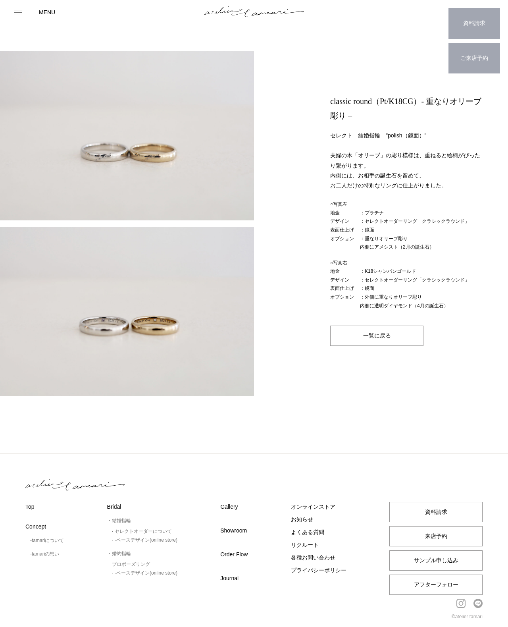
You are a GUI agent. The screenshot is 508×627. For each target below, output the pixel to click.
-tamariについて (47, 540)
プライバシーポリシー (318, 570)
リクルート (305, 545)
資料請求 (474, 18)
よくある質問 (307, 532)
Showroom (233, 530)
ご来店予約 (474, 42)
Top (30, 507)
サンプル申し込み (436, 560)
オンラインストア (313, 507)
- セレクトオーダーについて (142, 531)
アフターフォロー (436, 584)
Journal (229, 578)
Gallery (229, 507)
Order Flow (234, 554)
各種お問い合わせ (313, 557)
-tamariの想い (44, 554)
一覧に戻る (377, 335)
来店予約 (436, 536)
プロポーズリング (131, 564)
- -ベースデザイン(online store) (144, 540)
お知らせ (302, 519)
